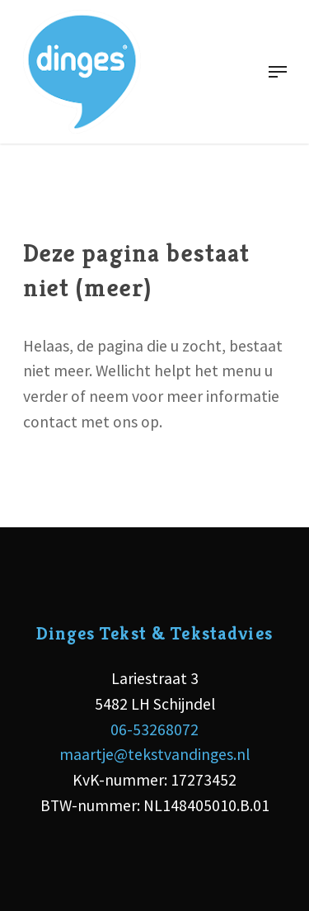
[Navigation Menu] (278, 72)
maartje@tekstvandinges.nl (154, 754)
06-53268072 (154, 729)
